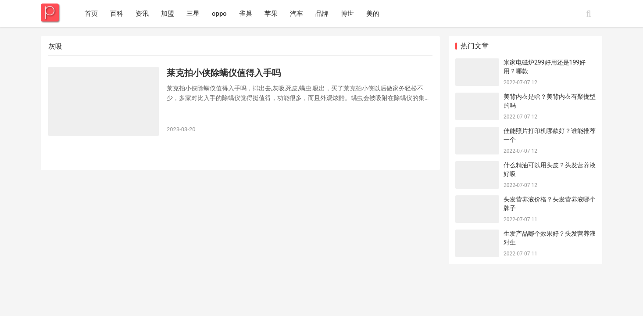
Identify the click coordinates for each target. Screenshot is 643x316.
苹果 (271, 14)
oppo (219, 14)
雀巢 (245, 14)
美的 (372, 14)
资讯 (142, 14)
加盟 (167, 14)
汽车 (296, 14)
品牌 (322, 14)
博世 (347, 14)
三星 (193, 14)
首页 (91, 14)
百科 (116, 14)
